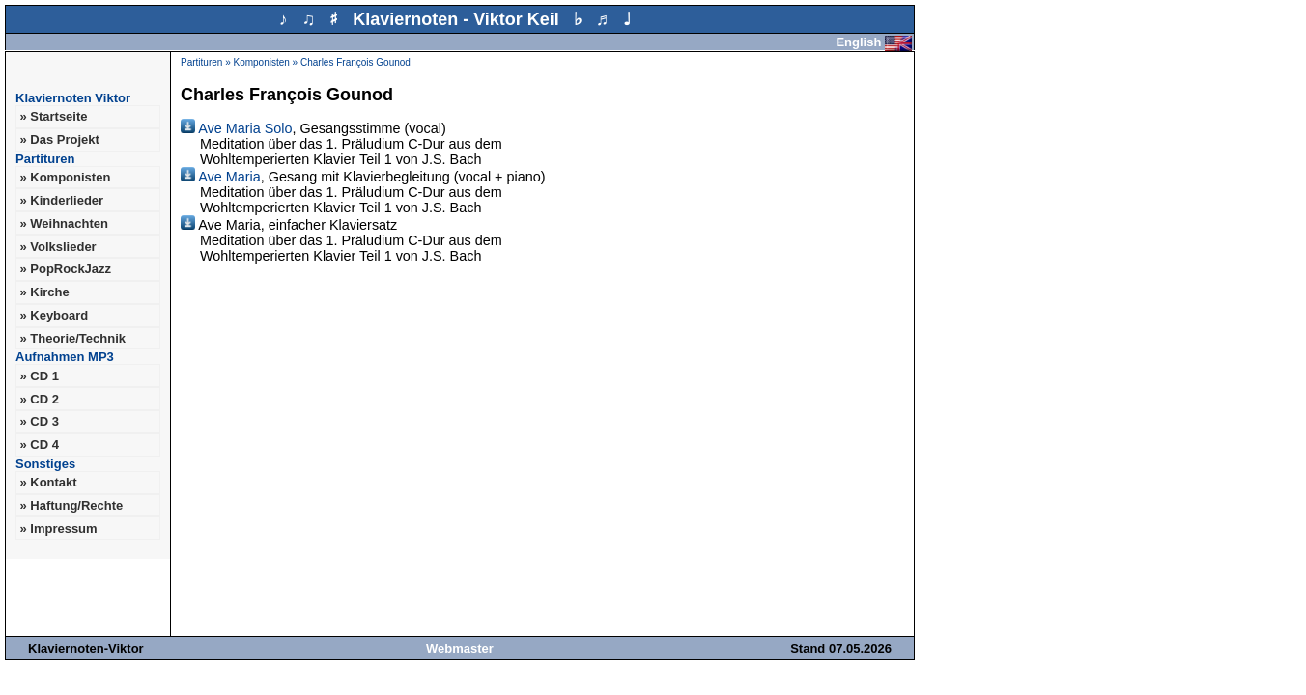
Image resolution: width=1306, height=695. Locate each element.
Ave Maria (221, 176)
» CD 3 (38, 421)
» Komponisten (64, 177)
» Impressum (58, 528)
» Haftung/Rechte (71, 505)
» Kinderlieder (61, 200)
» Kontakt (47, 482)
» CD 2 (38, 399)
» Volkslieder (57, 246)
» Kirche (44, 292)
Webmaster (460, 648)
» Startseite (53, 116)
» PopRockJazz (65, 269)
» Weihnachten (63, 223)
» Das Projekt (59, 139)
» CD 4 (38, 444)
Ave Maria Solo (237, 128)
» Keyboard (53, 315)
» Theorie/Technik (72, 338)
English (874, 42)
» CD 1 (38, 376)
